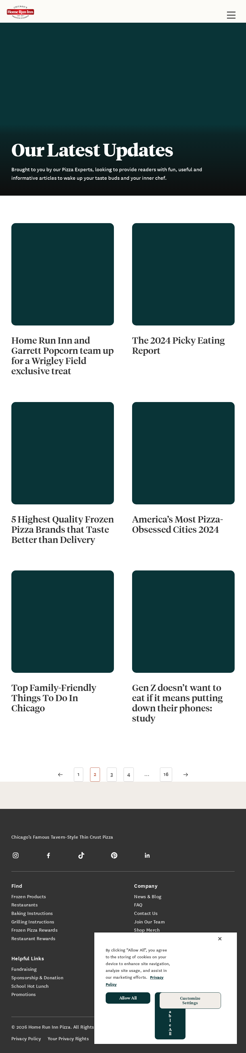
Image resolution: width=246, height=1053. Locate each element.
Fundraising (24, 968)
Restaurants (24, 904)
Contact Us (146, 913)
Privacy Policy (26, 1038)
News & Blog (147, 896)
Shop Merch (147, 929)
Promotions (23, 994)
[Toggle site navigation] (231, 15)
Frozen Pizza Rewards (34, 929)
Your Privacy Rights (68, 1038)
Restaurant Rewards (33, 938)
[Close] (220, 938)
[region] (165, 988)
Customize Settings (190, 1000)
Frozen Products (28, 896)
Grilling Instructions (33, 921)
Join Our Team (149, 921)
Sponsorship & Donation (37, 977)
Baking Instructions (32, 913)
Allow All (128, 998)
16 (166, 773)
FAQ (138, 904)
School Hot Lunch (30, 985)
